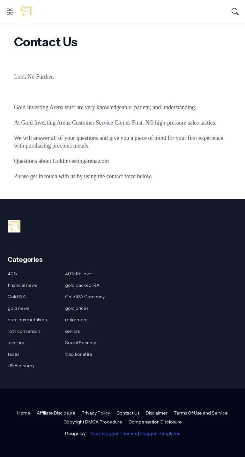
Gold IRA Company (85, 297)
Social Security (80, 343)
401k (13, 274)
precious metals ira (27, 320)
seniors (72, 331)
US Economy (21, 366)
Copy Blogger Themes (113, 433)
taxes (13, 354)
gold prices (76, 308)
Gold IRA (17, 297)
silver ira (16, 343)
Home (23, 413)
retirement (76, 320)
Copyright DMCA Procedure (92, 422)
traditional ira (78, 354)
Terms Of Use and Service (201, 413)
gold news (18, 308)
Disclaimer (156, 413)
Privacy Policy (96, 413)
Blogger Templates (160, 433)
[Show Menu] (10, 11)
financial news (22, 285)
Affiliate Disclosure (56, 413)
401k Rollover (79, 274)
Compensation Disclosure (155, 422)
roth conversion (24, 331)
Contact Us (127, 413)
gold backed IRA (82, 285)
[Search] (235, 11)
